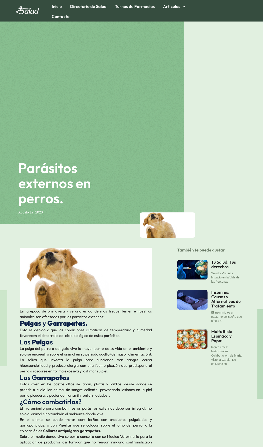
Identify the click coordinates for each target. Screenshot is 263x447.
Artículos (174, 6)
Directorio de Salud (88, 6)
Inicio (57, 6)
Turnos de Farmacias (135, 6)
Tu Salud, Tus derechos (223, 264)
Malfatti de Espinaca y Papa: (221, 336)
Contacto (60, 16)
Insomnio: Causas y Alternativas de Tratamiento (226, 299)
